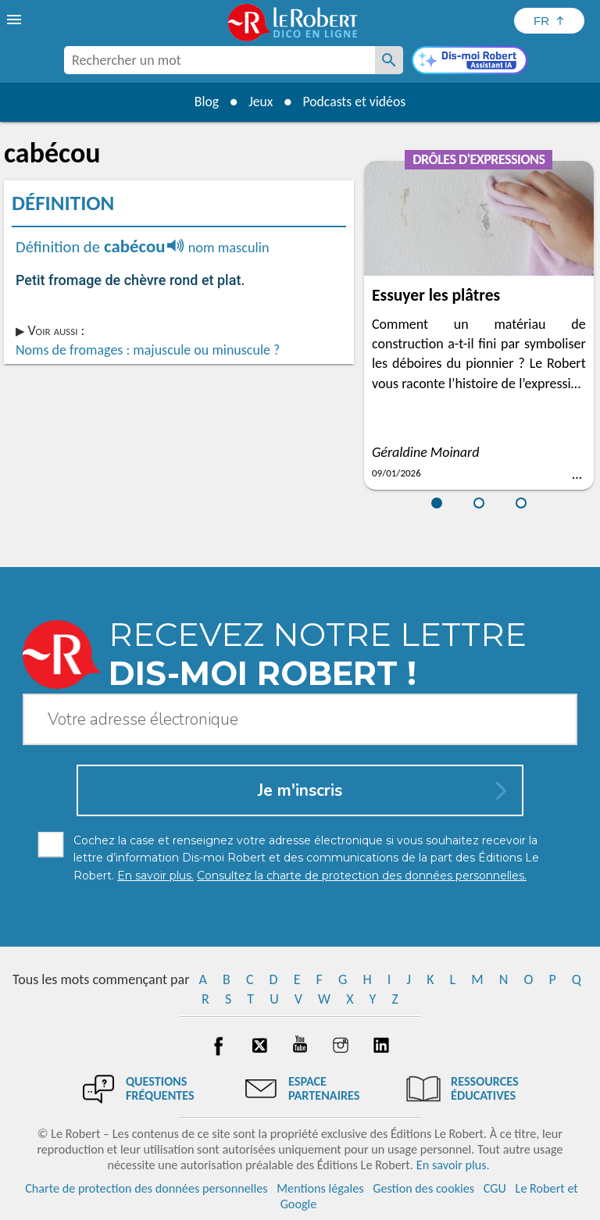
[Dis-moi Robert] (469, 62)
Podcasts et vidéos (355, 101)
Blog (204, 101)
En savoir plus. (453, 1165)
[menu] (15, 19)
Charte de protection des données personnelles (146, 1188)
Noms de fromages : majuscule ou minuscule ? (148, 350)
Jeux (260, 101)
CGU (495, 1188)
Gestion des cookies (423, 1188)
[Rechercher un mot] (389, 60)
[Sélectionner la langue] (549, 21)
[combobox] (219, 60)
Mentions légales (320, 1188)
